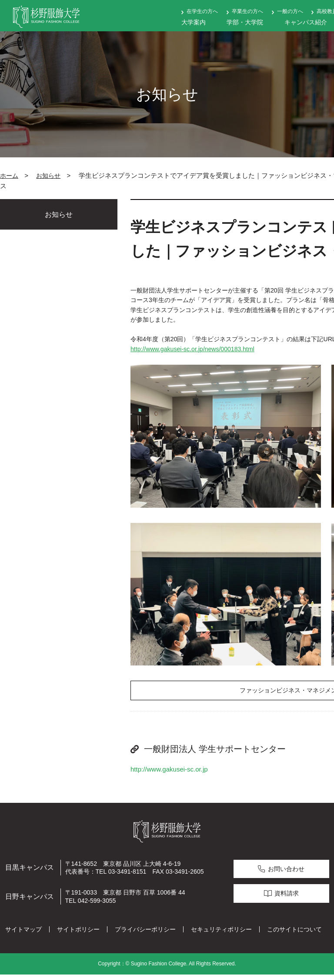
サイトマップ (23, 932)
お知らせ (48, 175)
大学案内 (193, 22)
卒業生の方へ (247, 11)
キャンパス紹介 (305, 22)
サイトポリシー (78, 932)
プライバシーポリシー (145, 932)
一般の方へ (290, 11)
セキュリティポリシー (221, 932)
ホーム (9, 175)
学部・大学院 (245, 22)
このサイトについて (294, 932)
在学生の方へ (202, 11)
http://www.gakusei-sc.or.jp (169, 772)
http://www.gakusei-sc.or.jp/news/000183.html (192, 349)
